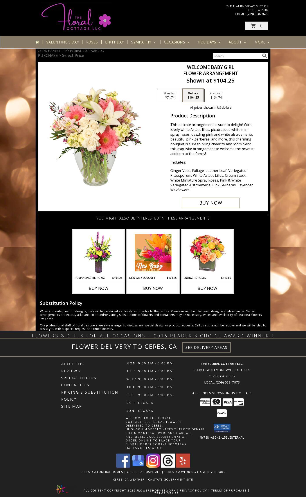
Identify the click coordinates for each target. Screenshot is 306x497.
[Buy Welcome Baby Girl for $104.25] (210, 203)
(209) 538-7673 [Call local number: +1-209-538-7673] (257, 14)
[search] (264, 55)
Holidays (209, 42)
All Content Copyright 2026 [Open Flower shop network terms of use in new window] (109, 490)
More (262, 42)
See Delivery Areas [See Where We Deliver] (206, 347)
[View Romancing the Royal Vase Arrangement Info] (98, 252)
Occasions (177, 42)
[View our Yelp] (183, 466)
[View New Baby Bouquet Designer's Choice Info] (153, 252)
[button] (256, 26)
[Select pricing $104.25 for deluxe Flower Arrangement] (193, 95)
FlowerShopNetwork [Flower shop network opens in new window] (156, 490)
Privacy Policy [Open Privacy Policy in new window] (193, 490)
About (238, 42)
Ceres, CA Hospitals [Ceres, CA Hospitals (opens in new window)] (144, 472)
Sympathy (144, 42)
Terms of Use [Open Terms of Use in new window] (167, 493)
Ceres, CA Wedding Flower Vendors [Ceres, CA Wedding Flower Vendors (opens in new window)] (194, 472)
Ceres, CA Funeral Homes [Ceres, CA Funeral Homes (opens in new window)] (102, 472)
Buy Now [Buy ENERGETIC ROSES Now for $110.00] (207, 288)
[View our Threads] (168, 466)
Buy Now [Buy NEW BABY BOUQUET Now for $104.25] (153, 288)
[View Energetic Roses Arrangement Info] (207, 252)
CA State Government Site (170, 479)
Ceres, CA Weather (128, 479)
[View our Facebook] (123, 466)
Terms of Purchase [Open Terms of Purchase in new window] (229, 490)
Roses (92, 42)
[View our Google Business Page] (138, 466)
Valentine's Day (62, 42)
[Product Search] (236, 56)
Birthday (114, 42)
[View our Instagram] (153, 466)
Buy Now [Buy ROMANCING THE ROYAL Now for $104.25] (98, 288)
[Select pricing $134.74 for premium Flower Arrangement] (216, 95)
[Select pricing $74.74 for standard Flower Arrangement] (170, 95)
